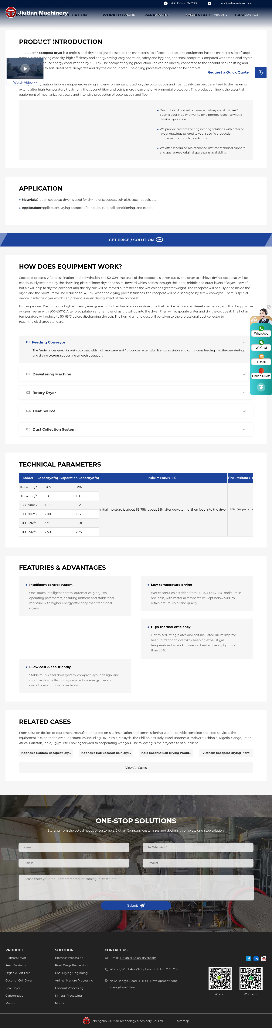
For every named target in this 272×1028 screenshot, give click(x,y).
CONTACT (251, 14)
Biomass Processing (69, 958)
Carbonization (15, 995)
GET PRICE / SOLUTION (136, 240)
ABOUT (221, 14)
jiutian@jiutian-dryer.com (234, 3)
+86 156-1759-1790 (184, 3)
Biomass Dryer (15, 958)
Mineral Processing (68, 995)
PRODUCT (14, 950)
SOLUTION (64, 950)
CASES (191, 14)
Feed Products (15, 965)
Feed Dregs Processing (71, 965)
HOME (130, 14)
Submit (132, 905)
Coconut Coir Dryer (18, 980)
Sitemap (183, 1021)
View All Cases (136, 768)
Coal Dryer (12, 988)
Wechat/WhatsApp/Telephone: (144, 969)
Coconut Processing (69, 988)
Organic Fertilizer (17, 973)
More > (10, 1003)
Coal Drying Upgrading (71, 973)
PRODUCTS (160, 14)
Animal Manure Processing (74, 980)
